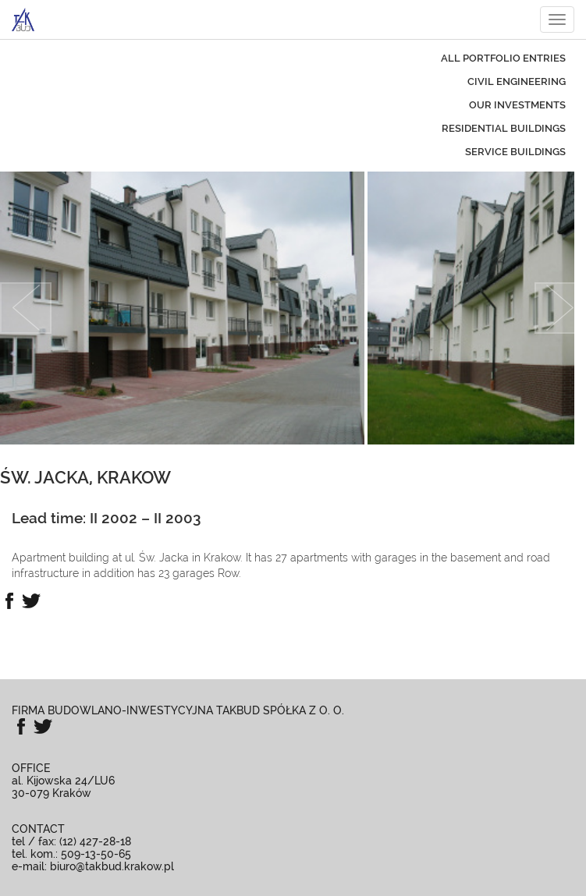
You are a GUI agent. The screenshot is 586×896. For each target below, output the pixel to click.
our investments (517, 105)
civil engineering (516, 81)
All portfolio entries (503, 58)
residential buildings (504, 128)
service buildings (515, 152)
